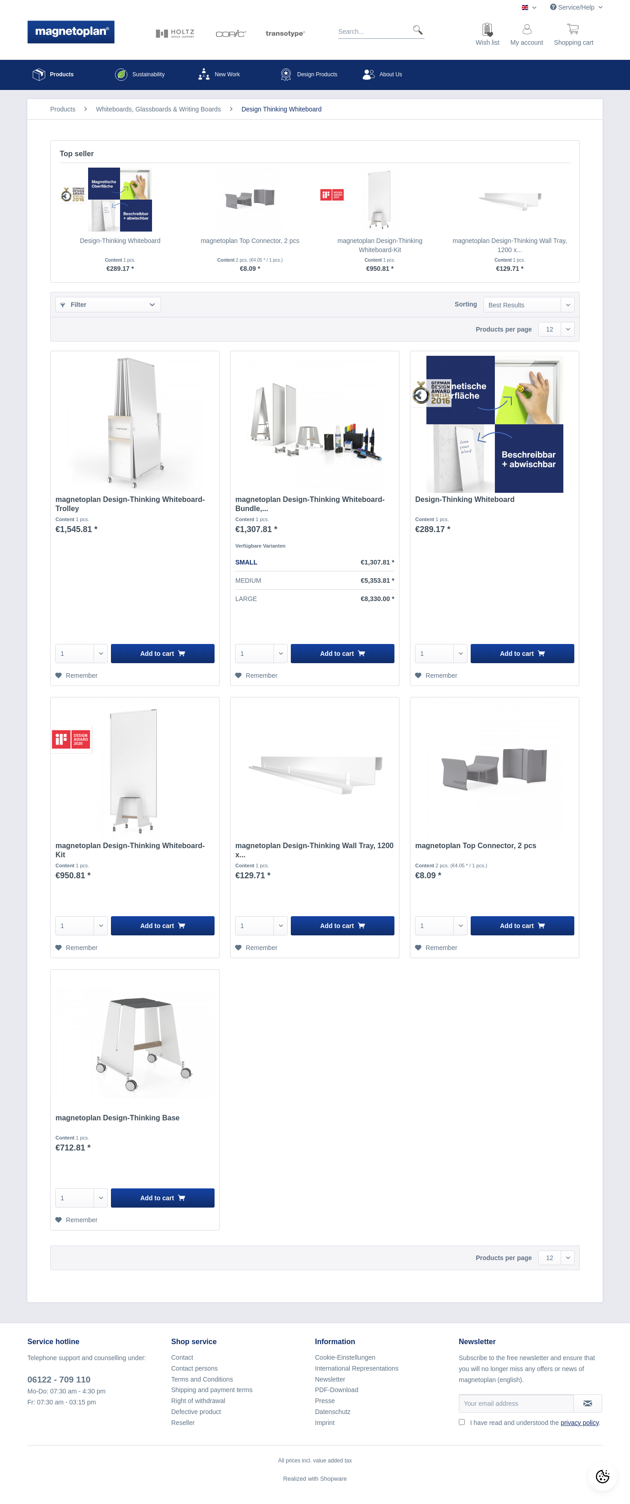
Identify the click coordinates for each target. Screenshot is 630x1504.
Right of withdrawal (198, 1400)
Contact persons (194, 1368)
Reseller (182, 1422)
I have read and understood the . (535, 1422)
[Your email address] (516, 1403)
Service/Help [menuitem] (573, 7)
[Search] (414, 30)
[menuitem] (381, 33)
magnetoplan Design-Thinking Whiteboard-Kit (379, 245)
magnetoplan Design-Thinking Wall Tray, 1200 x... (509, 245)
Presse (325, 1400)
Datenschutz (333, 1411)
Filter (73, 304)
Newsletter (330, 1379)
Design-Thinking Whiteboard (120, 240)
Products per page (504, 329)
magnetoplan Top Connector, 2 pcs (250, 240)
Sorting (466, 304)
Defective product (196, 1411)
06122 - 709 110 (58, 1379)
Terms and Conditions (202, 1379)
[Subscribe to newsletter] (587, 1403)
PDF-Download (336, 1389)
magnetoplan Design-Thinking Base (117, 1118)
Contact (182, 1357)
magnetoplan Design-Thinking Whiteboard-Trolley (130, 504)
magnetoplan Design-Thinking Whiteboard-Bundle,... (309, 504)
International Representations (357, 1368)
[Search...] (381, 30)
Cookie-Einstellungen (345, 1357)
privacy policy (579, 1422)
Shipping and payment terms (211, 1389)
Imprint (325, 1422)
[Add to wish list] (76, 675)
